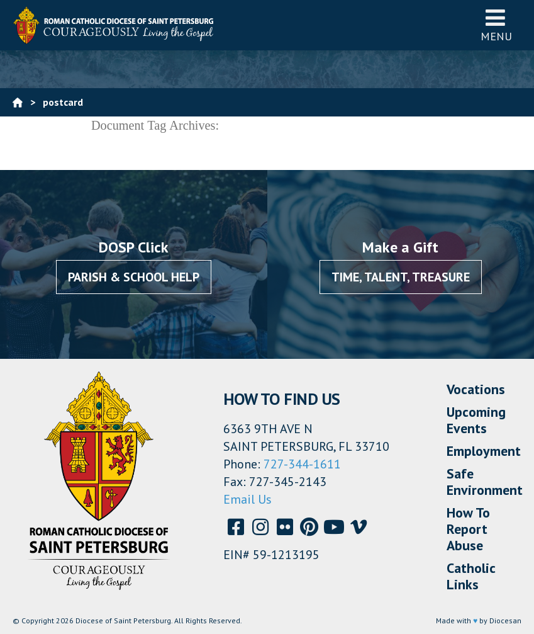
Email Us (247, 499)
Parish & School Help (133, 277)
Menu (496, 24)
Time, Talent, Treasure (400, 277)
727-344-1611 (302, 464)
